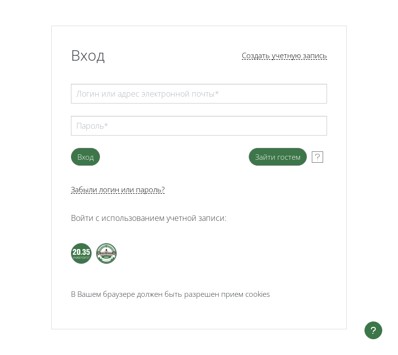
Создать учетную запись (284, 55)
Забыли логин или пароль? (118, 189)
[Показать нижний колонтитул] (373, 330)
